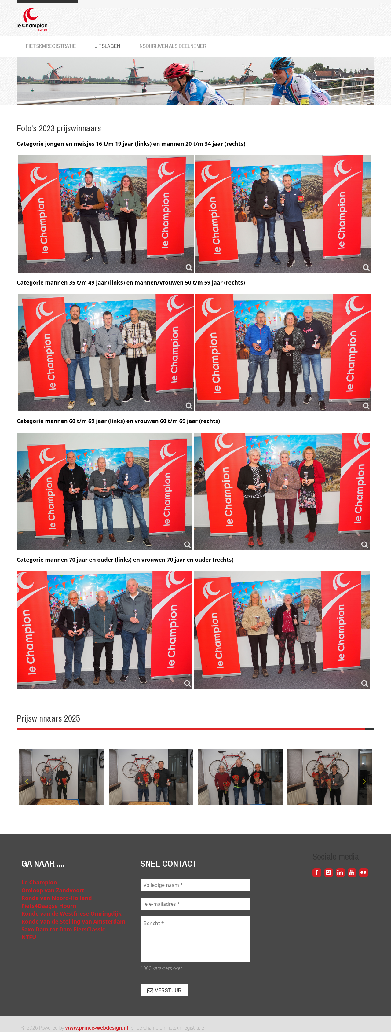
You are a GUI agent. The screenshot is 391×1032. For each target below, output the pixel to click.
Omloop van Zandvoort (52, 890)
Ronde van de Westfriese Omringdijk (71, 913)
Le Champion (39, 882)
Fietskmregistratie (51, 46)
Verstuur (164, 990)
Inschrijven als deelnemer (172, 46)
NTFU (28, 937)
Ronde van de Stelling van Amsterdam (73, 921)
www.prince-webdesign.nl (96, 1027)
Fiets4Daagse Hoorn (48, 905)
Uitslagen (107, 46)
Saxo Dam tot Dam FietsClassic (63, 929)
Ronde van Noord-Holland (56, 898)
